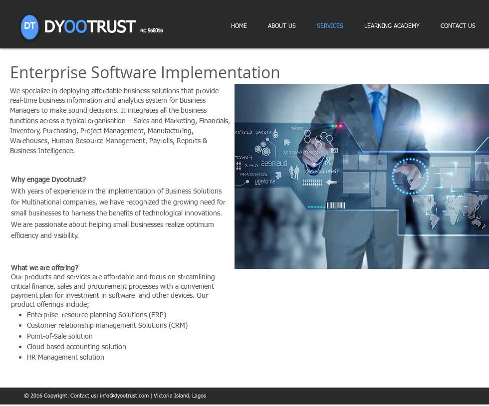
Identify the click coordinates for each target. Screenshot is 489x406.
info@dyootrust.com (124, 396)
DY (103, 28)
